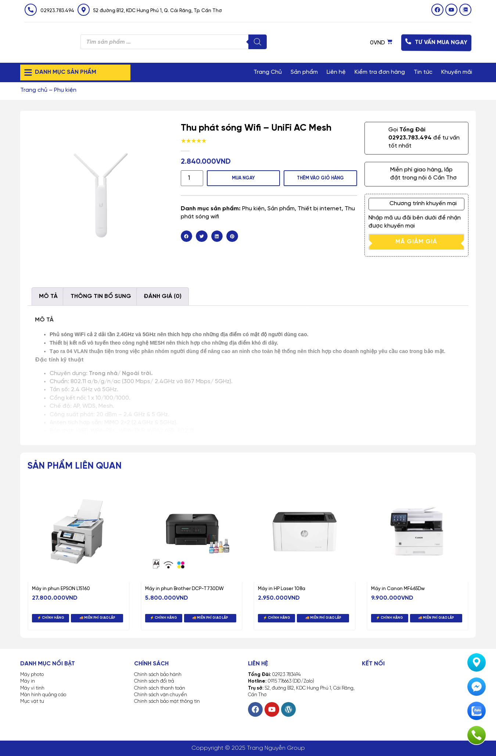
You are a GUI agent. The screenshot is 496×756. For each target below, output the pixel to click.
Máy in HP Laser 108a (281, 588)
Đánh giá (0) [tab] (162, 296)
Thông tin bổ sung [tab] (101, 296)
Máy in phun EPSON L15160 (61, 588)
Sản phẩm (304, 72)
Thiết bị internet (320, 208)
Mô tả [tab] (48, 296)
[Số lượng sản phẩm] (190, 177)
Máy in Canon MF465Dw (398, 588)
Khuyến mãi (456, 72)
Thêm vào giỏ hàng (319, 177)
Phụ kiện (65, 90)
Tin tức (423, 72)
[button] (187, 235)
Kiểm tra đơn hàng (380, 72)
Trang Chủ (268, 72)
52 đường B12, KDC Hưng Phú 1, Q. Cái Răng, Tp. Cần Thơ (157, 10)
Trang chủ (33, 90)
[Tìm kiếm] (257, 41)
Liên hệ (336, 72)
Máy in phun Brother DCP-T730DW (184, 588)
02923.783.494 (57, 10)
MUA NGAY (240, 177)
